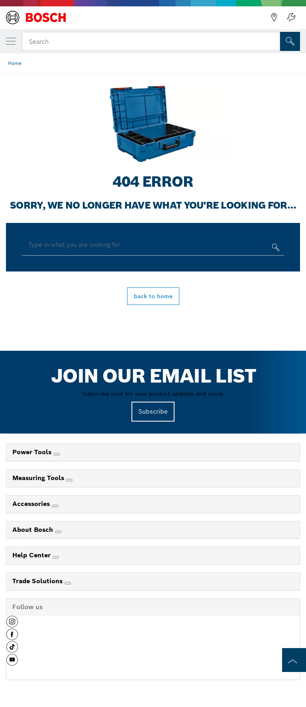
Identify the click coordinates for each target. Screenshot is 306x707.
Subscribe (153, 411)
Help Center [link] (32, 555)
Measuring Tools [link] (39, 478)
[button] (12, 624)
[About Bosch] (58, 532)
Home (15, 63)
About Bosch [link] (33, 529)
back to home (153, 296)
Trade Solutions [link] (38, 581)
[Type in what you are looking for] (274, 249)
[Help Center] (56, 557)
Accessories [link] (32, 504)
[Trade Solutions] (68, 583)
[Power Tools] (56, 454)
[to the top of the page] (294, 660)
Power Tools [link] (32, 452)
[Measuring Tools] (69, 480)
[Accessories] (55, 506)
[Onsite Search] (290, 41)
